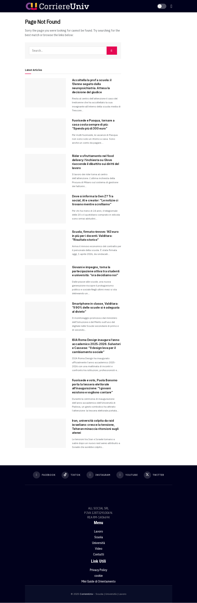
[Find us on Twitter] (155, 475)
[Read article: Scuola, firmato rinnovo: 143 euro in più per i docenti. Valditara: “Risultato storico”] (45, 244)
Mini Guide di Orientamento (98, 582)
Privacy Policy (98, 570)
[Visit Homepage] (57, 6)
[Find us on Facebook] (43, 475)
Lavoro (98, 532)
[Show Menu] (171, 6)
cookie (98, 576)
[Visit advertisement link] (149, 41)
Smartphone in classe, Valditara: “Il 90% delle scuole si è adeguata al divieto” (95, 307)
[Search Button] (112, 51)
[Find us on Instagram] (98, 475)
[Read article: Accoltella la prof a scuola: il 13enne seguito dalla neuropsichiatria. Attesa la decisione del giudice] (45, 92)
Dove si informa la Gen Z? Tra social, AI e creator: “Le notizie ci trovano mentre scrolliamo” (95, 200)
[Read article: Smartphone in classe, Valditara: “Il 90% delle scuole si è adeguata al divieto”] (45, 316)
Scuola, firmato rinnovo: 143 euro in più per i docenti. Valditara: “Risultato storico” (95, 235)
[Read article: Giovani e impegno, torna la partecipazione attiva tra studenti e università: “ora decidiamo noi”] (45, 279)
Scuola (98, 537)
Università (98, 543)
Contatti (98, 554)
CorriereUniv (86, 594)
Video (98, 549)
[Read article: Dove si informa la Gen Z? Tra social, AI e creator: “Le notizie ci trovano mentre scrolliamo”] (45, 209)
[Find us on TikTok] (70, 475)
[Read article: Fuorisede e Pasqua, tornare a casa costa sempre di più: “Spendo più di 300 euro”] (45, 133)
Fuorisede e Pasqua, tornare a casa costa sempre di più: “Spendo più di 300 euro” (93, 124)
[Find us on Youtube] (128, 475)
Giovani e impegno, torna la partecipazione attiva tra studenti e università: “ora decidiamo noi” (95, 271)
